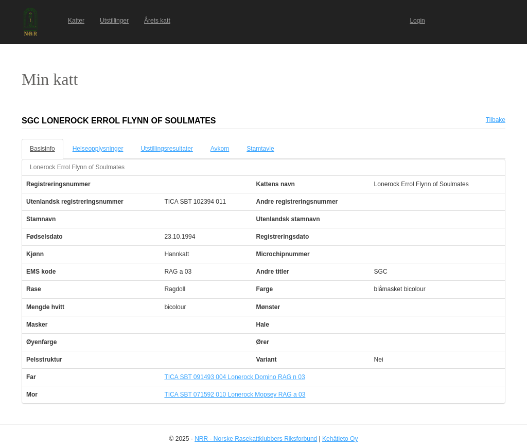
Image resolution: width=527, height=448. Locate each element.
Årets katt (157, 20)
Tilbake (495, 119)
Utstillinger (114, 20)
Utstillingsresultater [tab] (166, 148)
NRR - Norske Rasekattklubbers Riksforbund (256, 438)
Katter (76, 20)
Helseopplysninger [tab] (98, 148)
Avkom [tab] (219, 148)
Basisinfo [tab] (42, 148)
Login (417, 20)
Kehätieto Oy (340, 438)
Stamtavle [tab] (260, 148)
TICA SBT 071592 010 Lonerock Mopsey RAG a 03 (234, 394)
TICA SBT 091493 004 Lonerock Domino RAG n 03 (234, 377)
